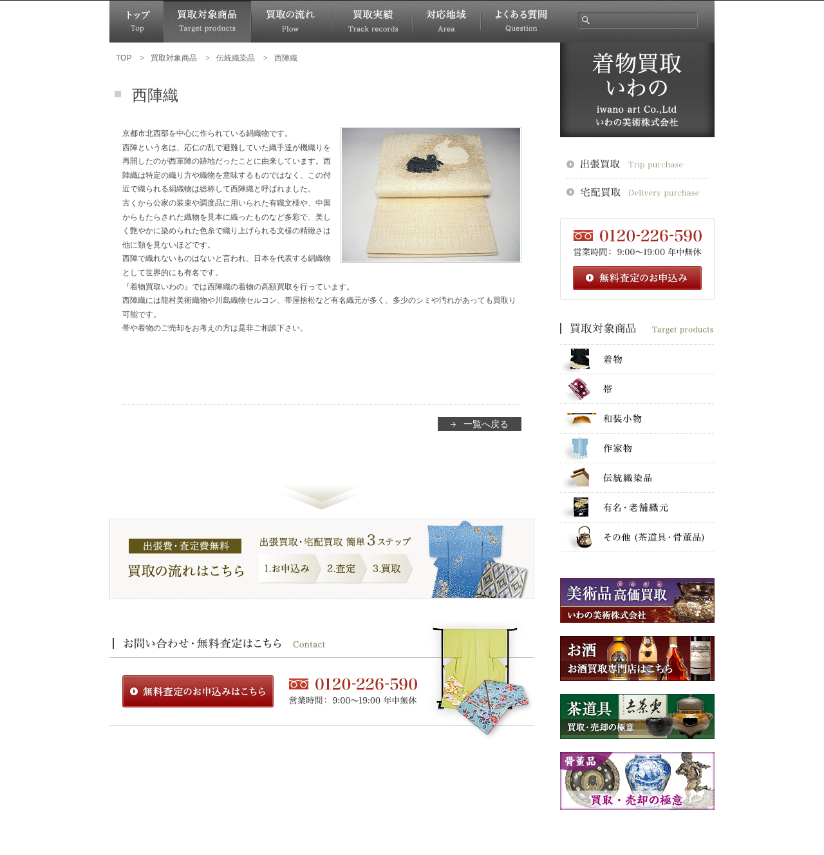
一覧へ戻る (486, 424)
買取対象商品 (207, 22)
